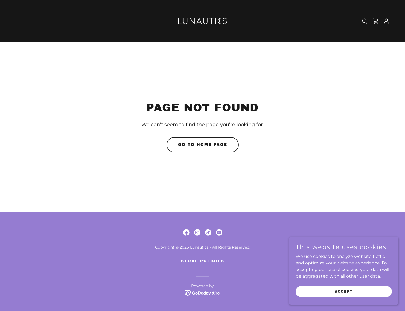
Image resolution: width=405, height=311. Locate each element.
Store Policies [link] (202, 261)
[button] (386, 21)
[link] (202, 20)
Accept (344, 291)
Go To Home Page (202, 145)
